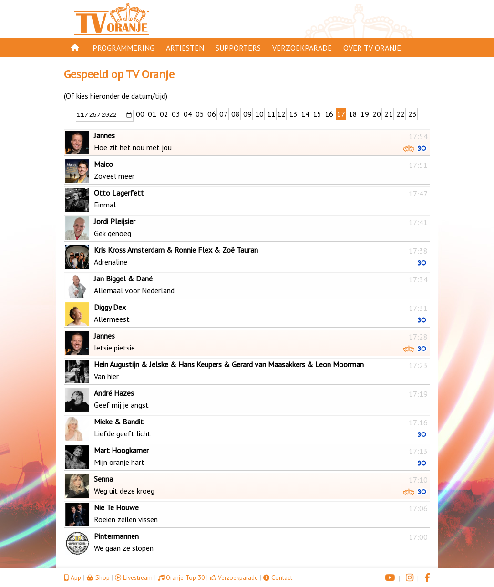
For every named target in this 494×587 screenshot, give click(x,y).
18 (353, 114)
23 (412, 114)
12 (281, 114)
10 (259, 114)
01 (152, 114)
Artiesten (185, 47)
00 (140, 114)
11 (271, 114)
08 (235, 114)
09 (247, 114)
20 (376, 114)
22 (400, 114)
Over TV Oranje (372, 47)
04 (188, 114)
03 (176, 114)
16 (329, 114)
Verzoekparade (302, 47)
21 (388, 114)
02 (164, 114)
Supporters (238, 47)
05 (200, 114)
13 (293, 114)
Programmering (123, 47)
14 (305, 114)
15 (317, 114)
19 (364, 114)
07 (223, 114)
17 (341, 114)
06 (211, 114)
